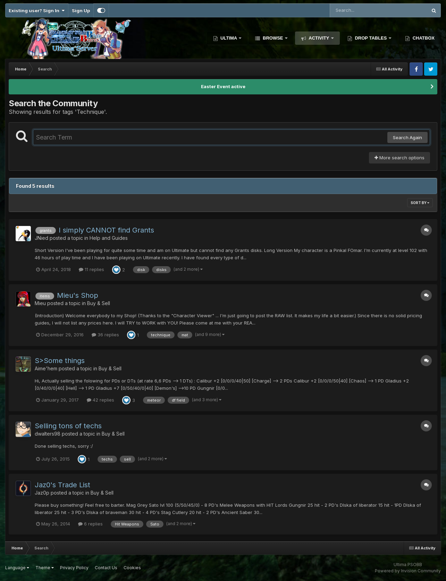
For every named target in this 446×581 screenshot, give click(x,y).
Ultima (228, 38)
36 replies (105, 334)
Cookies (132, 567)
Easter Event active (223, 86)
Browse (272, 38)
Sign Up (81, 10)
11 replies (91, 269)
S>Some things (60, 360)
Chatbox (423, 38)
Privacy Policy (74, 567)
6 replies (90, 524)
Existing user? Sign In (37, 10)
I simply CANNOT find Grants (106, 230)
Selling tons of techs (68, 426)
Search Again (407, 137)
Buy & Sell (98, 303)
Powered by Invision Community (408, 570)
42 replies (100, 400)
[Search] (359, 10)
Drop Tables (371, 38)
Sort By (420, 203)
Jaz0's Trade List (62, 485)
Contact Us (106, 567)
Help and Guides (109, 238)
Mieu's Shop (77, 295)
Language (17, 567)
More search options (399, 157)
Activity (319, 38)
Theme (44, 567)
